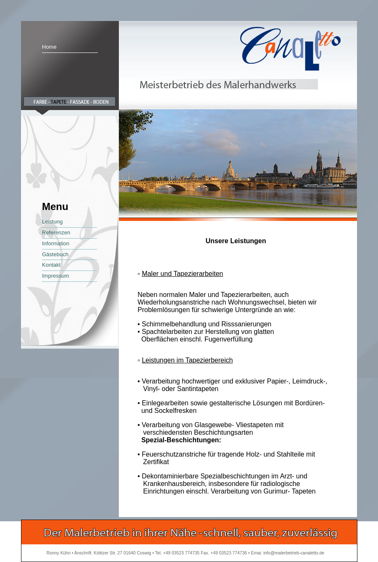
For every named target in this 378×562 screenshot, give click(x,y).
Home (49, 47)
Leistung (52, 221)
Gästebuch (55, 254)
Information (55, 243)
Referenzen (56, 232)
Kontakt (51, 265)
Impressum (55, 276)
